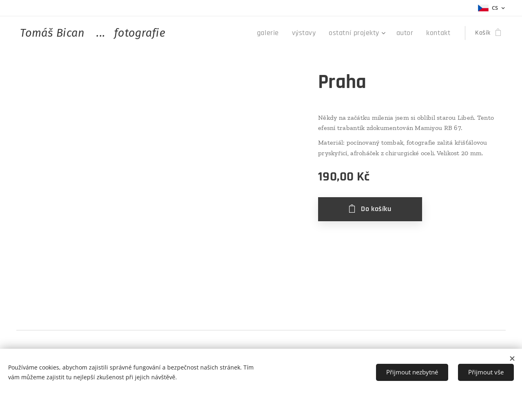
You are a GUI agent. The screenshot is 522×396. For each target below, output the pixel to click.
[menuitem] (282, 33)
